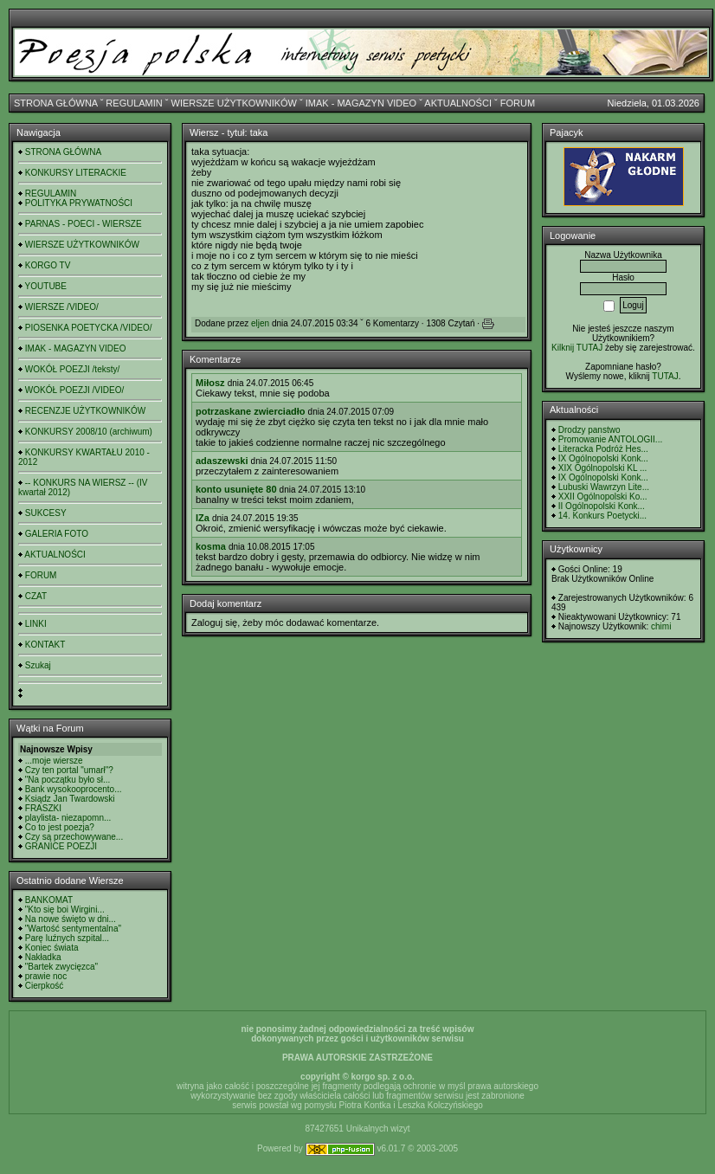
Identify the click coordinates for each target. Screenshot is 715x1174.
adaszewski (222, 460)
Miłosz (210, 382)
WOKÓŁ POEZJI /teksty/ (72, 369)
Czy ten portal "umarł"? (69, 770)
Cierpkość (44, 985)
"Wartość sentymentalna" (73, 928)
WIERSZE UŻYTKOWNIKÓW (234, 103)
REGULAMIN (134, 103)
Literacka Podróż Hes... (603, 449)
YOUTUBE (46, 286)
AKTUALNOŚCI (458, 103)
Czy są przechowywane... (74, 837)
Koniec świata (52, 947)
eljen (260, 323)
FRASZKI (43, 808)
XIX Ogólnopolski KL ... (602, 468)
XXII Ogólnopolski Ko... (602, 496)
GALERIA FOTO (56, 534)
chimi (661, 626)
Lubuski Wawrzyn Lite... (603, 487)
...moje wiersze (54, 760)
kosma (211, 546)
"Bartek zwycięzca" (61, 966)
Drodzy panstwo (589, 430)
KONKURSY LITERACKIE (75, 172)
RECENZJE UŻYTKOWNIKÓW (85, 411)
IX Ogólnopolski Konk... (603, 458)
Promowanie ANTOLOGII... (610, 439)
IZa (202, 518)
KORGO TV (48, 265)
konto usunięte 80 (236, 489)
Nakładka (43, 957)
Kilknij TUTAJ (576, 347)
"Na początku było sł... (68, 779)
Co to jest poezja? (59, 827)
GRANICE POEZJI (61, 846)
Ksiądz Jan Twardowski (70, 798)
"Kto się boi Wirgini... (65, 909)
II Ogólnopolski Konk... (601, 506)
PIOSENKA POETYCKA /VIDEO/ (88, 327)
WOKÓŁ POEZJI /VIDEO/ (74, 390)
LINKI (36, 624)
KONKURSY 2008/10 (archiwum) (88, 431)
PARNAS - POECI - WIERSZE (83, 224)
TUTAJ (665, 376)
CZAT (36, 596)
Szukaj (38, 665)
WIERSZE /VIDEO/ (62, 307)
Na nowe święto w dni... (70, 919)
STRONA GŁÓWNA (56, 103)
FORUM (517, 103)
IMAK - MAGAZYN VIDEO (361, 103)
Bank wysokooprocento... (73, 789)
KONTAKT (45, 644)
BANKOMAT (49, 900)
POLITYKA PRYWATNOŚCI (78, 203)
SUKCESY (46, 513)
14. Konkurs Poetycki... (602, 515)
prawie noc (46, 976)
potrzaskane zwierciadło (251, 411)
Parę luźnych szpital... (67, 938)
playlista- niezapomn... (68, 817)
